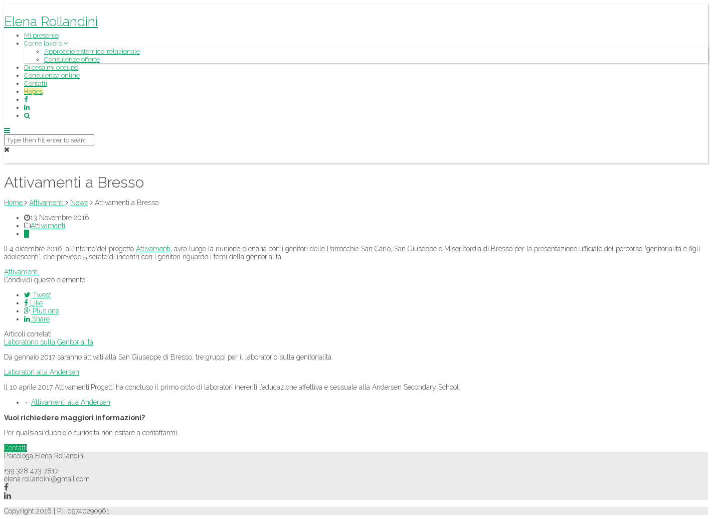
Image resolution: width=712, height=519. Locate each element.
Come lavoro (46, 43)
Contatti (35, 83)
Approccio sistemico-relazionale (92, 51)
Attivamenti (48, 226)
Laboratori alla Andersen (41, 372)
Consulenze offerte (72, 59)
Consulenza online (52, 75)
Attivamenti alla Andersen (70, 402)
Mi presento (41, 35)
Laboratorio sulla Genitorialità (48, 342)
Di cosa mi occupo (51, 67)
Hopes (33, 91)
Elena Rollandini (51, 21)
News (79, 203)
